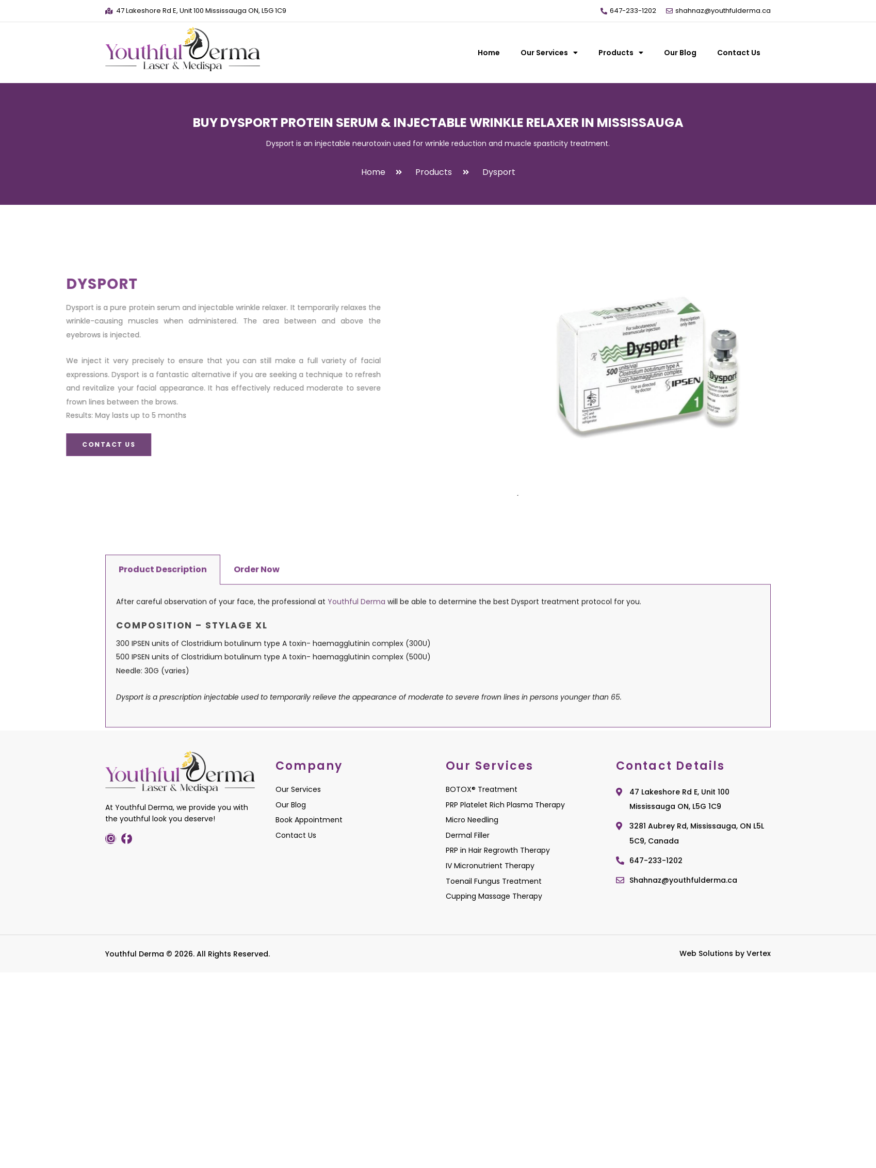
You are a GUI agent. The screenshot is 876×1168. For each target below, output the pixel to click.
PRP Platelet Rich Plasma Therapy (505, 805)
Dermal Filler (468, 835)
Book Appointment (309, 820)
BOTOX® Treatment (481, 789)
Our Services (549, 52)
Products (620, 52)
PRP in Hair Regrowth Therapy (498, 850)
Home (489, 52)
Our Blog (680, 52)
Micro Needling (472, 820)
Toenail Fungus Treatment (494, 881)
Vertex (759, 953)
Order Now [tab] (257, 715)
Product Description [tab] (163, 715)
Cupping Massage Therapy (494, 896)
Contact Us (738, 52)
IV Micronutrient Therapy (490, 866)
